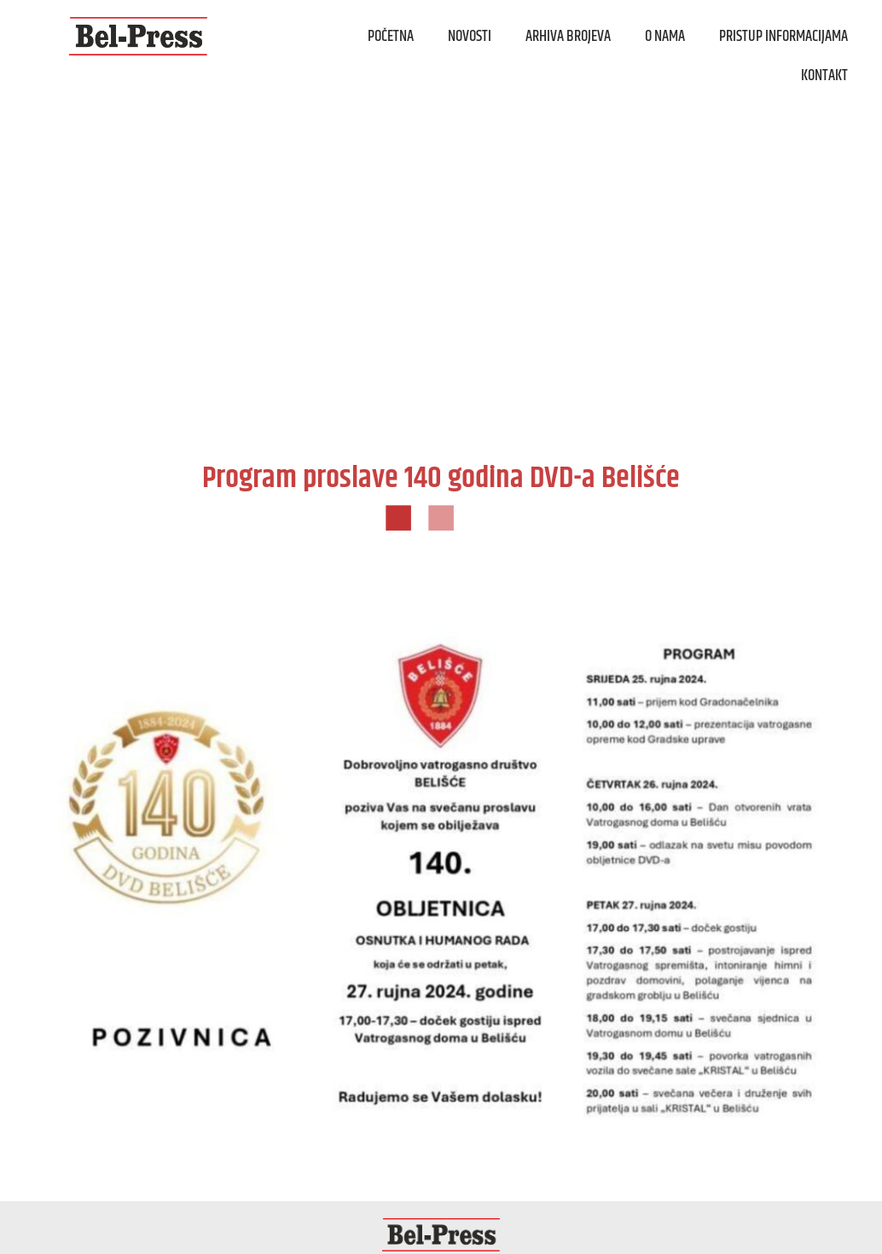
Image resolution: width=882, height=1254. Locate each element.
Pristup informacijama (783, 37)
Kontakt (824, 76)
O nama (665, 37)
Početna (391, 37)
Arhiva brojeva (568, 37)
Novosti (469, 37)
